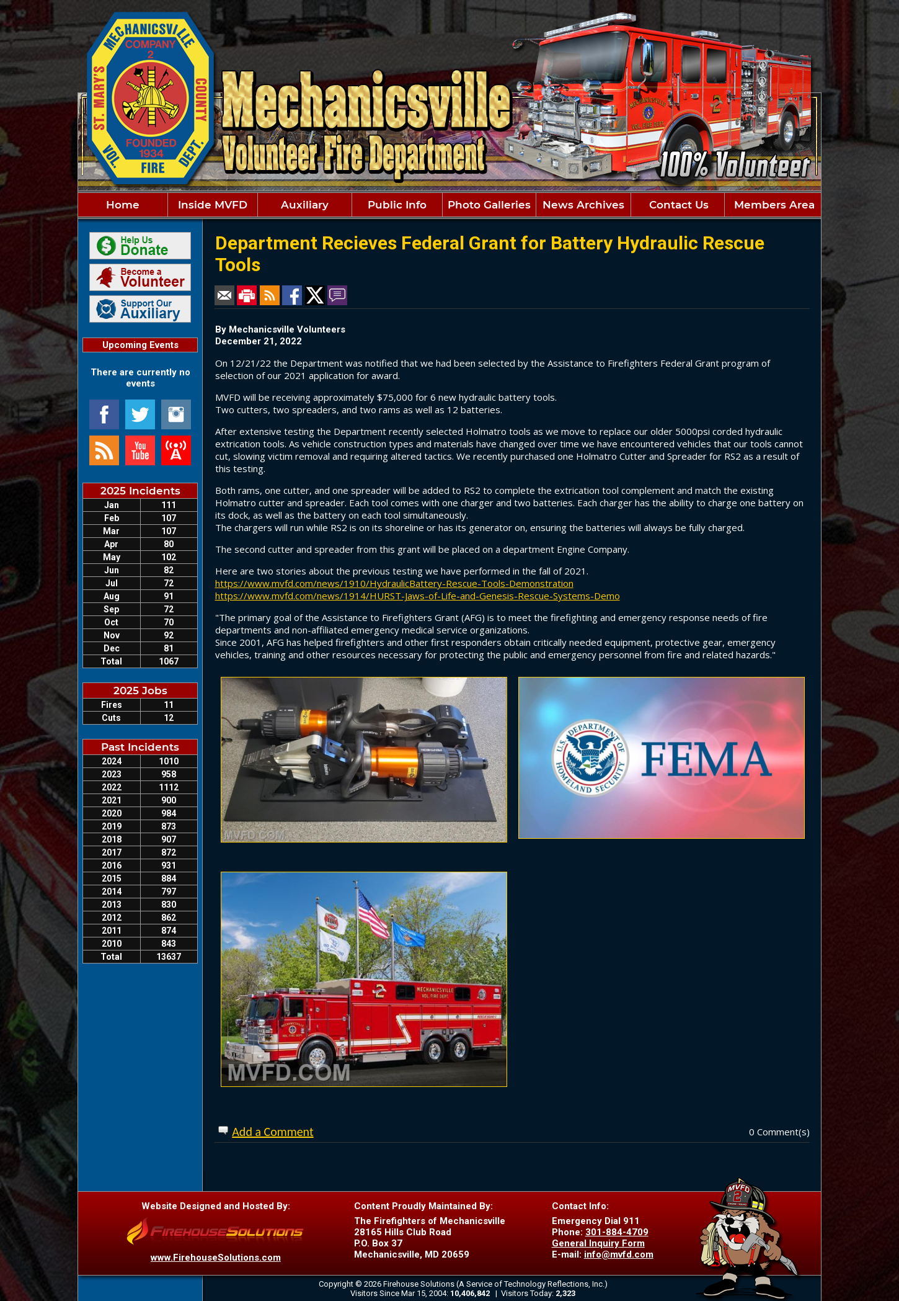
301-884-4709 (617, 1232)
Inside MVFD (212, 205)
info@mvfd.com (618, 1254)
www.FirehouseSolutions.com (216, 1257)
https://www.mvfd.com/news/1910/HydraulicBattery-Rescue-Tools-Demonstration (394, 583)
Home (123, 205)
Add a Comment (272, 1131)
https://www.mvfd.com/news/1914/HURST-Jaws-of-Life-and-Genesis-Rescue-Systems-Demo (417, 595)
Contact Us (677, 205)
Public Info (397, 205)
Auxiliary (305, 205)
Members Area (773, 205)
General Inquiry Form (598, 1243)
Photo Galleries (489, 205)
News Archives (583, 205)
